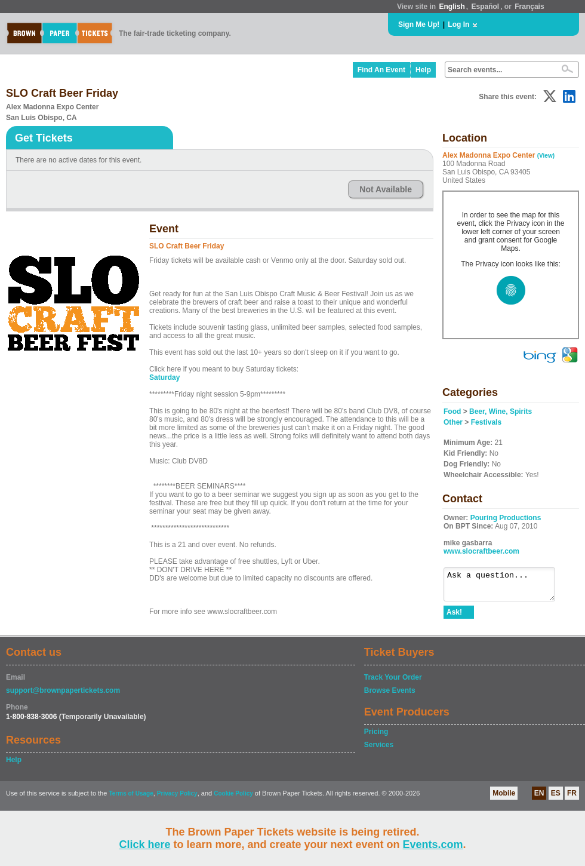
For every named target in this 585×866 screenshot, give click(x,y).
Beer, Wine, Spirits (500, 411)
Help (423, 70)
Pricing (376, 737)
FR (572, 798)
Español (486, 6)
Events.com (433, 844)
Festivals (486, 422)
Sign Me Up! (418, 24)
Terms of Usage (131, 799)
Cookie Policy (233, 799)
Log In (458, 24)
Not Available (385, 189)
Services (378, 750)
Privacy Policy (177, 799)
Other (453, 422)
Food (452, 411)
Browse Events (389, 696)
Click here (144, 844)
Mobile (503, 798)
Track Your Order (393, 682)
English (451, 6)
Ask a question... (505, 587)
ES (556, 798)
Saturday (164, 377)
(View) (546, 155)
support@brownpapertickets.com (63, 696)
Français (529, 6)
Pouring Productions (505, 518)
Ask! (454, 617)
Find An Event (381, 70)
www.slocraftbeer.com (481, 551)
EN (539, 798)
